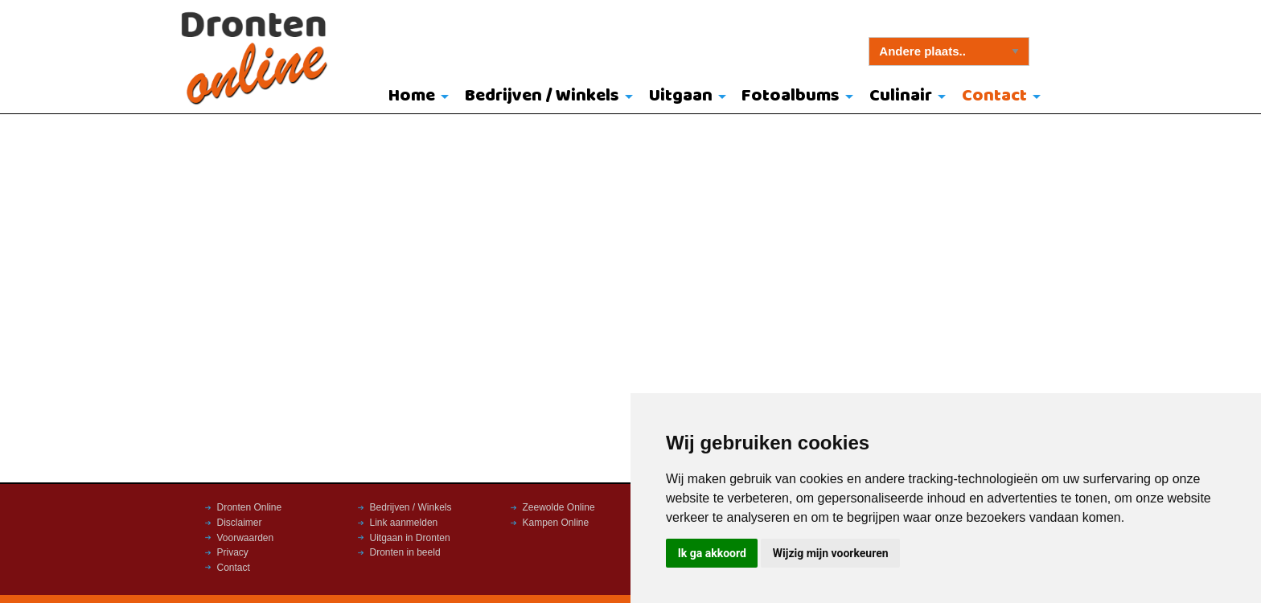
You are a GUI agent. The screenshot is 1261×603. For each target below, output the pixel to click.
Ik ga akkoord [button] (712, 553)
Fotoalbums (790, 96)
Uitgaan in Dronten (410, 538)
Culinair (900, 96)
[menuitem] (415, 97)
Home (411, 96)
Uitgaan (681, 96)
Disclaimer (239, 522)
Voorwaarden (245, 538)
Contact (994, 96)
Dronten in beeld (405, 552)
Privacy (233, 552)
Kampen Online (556, 522)
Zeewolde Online (559, 507)
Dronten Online (249, 507)
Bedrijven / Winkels (542, 96)
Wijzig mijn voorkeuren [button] (831, 553)
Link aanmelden (404, 522)
